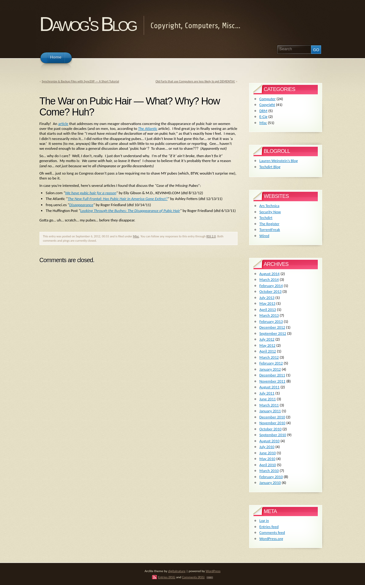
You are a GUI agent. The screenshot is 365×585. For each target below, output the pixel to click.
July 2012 (266, 339)
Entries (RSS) (166, 577)
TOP (209, 578)
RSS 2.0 (211, 236)
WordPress (213, 571)
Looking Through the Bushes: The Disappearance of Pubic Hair (130, 210)
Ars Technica (269, 205)
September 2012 (272, 333)
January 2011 (270, 411)
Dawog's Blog (88, 24)
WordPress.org (271, 538)
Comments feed (272, 532)
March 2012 (269, 357)
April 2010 (267, 464)
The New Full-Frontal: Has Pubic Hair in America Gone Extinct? (118, 198)
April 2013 (267, 309)
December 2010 (272, 417)
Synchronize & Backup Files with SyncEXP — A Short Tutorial (80, 81)
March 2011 (269, 405)
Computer (267, 98)
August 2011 (269, 387)
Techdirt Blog (269, 166)
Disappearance (81, 204)
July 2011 (266, 393)
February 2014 (271, 285)
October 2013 (270, 291)
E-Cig (263, 116)
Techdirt (265, 217)
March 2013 (269, 315)
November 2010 (272, 423)
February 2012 (271, 363)
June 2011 (267, 399)
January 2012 (270, 369)
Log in (264, 520)
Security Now (270, 211)
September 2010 (272, 434)
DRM (263, 110)
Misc (136, 236)
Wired (264, 235)
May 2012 (267, 345)
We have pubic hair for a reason (90, 193)
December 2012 (272, 327)
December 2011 (272, 375)
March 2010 (269, 470)
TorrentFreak (269, 229)
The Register (269, 223)
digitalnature (176, 571)
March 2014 (269, 279)
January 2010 (270, 482)
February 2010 (271, 476)
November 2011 (272, 381)
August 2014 (269, 273)
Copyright (267, 104)
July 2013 (266, 297)
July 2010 (266, 446)
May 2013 (267, 303)
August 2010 (269, 441)
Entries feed (269, 526)
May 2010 (267, 458)
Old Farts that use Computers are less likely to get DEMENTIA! (195, 81)
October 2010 (270, 429)
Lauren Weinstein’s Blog (278, 160)
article (63, 123)
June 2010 (267, 453)
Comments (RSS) (193, 577)
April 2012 (267, 351)
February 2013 (271, 321)
